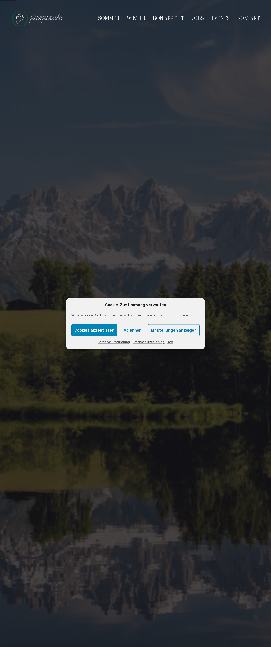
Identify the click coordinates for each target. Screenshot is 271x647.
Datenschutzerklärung (114, 342)
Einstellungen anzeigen (174, 330)
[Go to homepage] (37, 18)
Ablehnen (133, 330)
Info (170, 342)
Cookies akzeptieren (94, 330)
